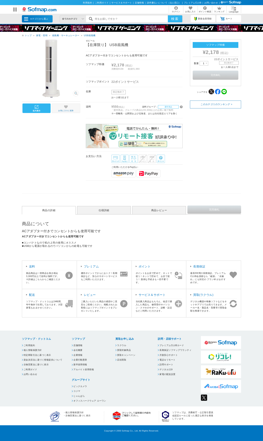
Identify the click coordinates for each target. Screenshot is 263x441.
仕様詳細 (104, 210)
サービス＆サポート (121, 2)
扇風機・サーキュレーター (65, 35)
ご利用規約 (29, 345)
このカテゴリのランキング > (216, 104)
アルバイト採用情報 (83, 369)
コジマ (76, 391)
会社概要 (78, 350)
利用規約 (87, 2)
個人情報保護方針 (33, 350)
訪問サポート (166, 364)
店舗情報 (139, 2)
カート (226, 19)
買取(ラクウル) (203, 294)
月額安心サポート (168, 355)
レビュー (90, 294)
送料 (32, 266)
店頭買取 (121, 360)
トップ (28, 35)
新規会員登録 (202, 19)
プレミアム (91, 266)
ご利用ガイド (102, 2)
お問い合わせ (211, 2)
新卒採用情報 (80, 364)
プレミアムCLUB (192, 2)
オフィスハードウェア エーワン (89, 400)
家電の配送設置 (167, 374)
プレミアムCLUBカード (171, 345)
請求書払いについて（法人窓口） (164, 2)
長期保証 (199, 266)
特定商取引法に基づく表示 (37, 355)
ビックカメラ (80, 386)
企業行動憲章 (80, 360)
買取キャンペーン (126, 355)
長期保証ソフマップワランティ (175, 350)
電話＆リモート (167, 360)
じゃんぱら (79, 396)
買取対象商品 (124, 350)
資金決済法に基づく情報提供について (43, 360)
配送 (32, 294)
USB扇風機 (90, 35)
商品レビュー (159, 210)
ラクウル (121, 345)
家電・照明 (41, 35)
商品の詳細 (48, 210)
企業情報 (78, 355)
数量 (201, 63)
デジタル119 (165, 369)
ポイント (145, 266)
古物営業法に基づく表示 (36, 364)
